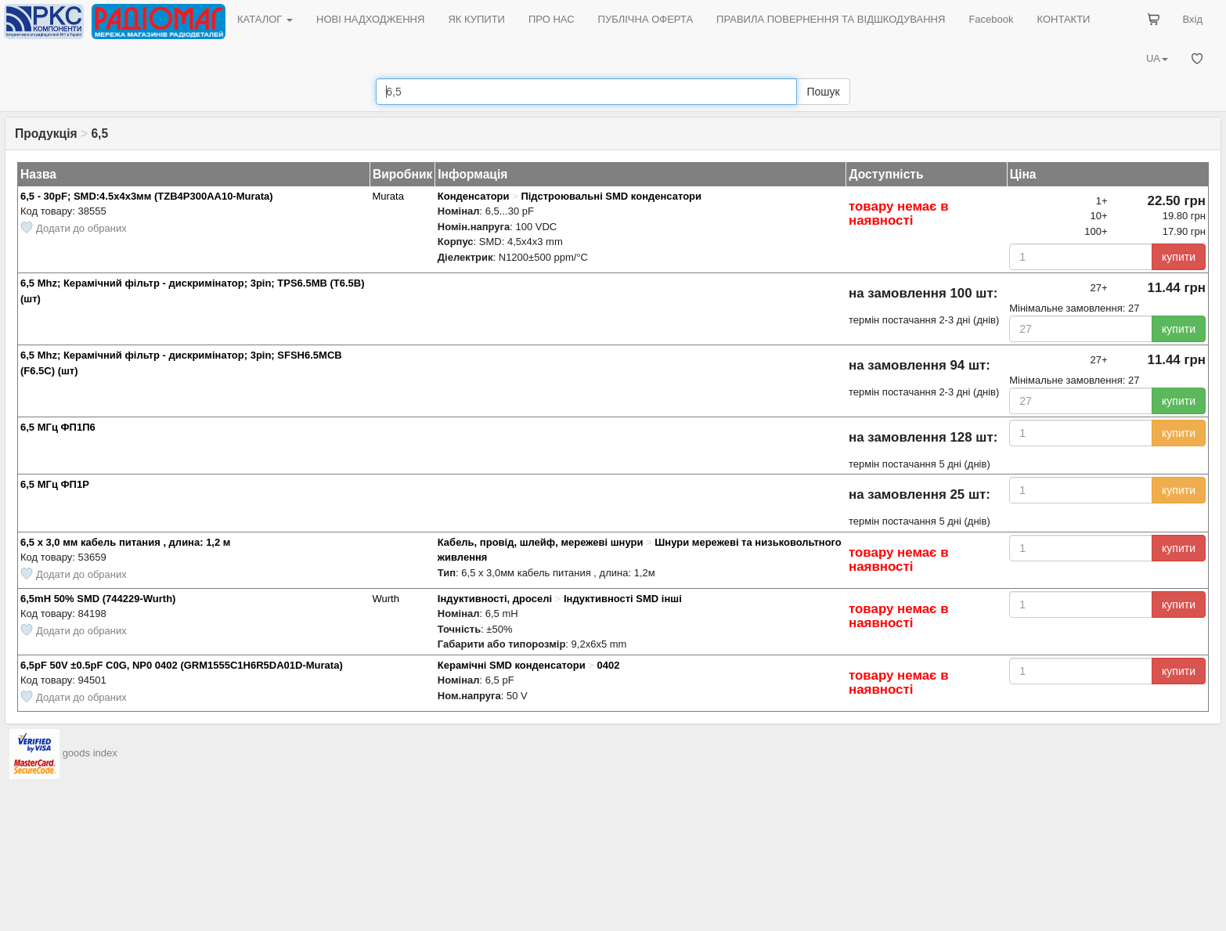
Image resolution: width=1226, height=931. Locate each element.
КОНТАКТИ (1063, 19)
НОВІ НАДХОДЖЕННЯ (370, 19)
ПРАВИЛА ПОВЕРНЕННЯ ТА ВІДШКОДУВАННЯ (830, 19)
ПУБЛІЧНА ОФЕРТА (646, 19)
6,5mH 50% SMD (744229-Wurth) (97, 598)
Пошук (822, 91)
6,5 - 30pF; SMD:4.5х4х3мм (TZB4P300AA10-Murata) (146, 196)
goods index (90, 753)
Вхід (1193, 19)
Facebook (990, 19)
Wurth (385, 598)
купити (1178, 257)
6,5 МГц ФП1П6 (58, 427)
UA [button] (1157, 58)
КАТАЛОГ (265, 19)
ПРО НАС (551, 19)
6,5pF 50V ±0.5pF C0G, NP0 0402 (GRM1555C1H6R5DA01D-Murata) (181, 665)
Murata (387, 196)
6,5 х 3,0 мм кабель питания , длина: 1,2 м (125, 542)
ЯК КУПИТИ (476, 19)
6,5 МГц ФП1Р (54, 484)
